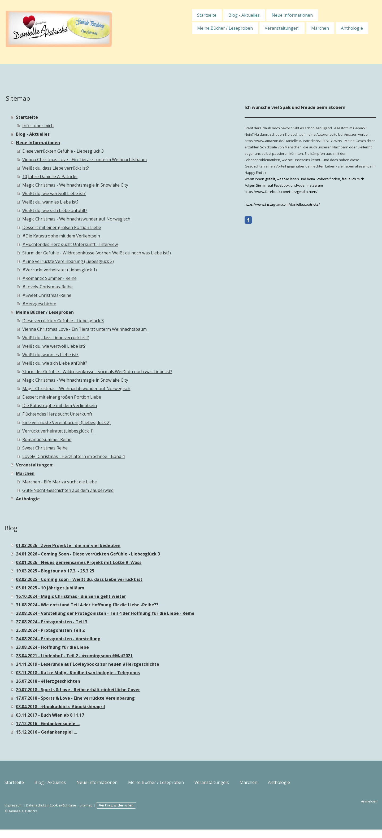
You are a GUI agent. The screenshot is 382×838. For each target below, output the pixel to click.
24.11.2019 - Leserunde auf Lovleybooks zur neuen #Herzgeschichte (128, 673)
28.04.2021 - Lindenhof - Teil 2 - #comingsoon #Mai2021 (115, 664)
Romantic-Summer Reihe (87, 439)
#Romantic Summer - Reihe (90, 278)
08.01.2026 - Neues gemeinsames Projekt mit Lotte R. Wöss (119, 562)
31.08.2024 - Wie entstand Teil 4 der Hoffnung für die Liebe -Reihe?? (128, 605)
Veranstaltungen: (241, 28)
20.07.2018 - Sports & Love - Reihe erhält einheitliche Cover (119, 698)
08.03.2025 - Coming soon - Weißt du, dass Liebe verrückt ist (120, 579)
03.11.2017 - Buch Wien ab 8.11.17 (91, 723)
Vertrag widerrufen (157, 813)
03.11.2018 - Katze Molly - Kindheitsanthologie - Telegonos (118, 681)
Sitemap (126, 813)
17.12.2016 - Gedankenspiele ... (88, 732)
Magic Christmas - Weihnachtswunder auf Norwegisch (117, 219)
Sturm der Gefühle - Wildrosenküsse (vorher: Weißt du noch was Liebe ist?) (137, 253)
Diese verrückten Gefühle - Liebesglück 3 (103, 151)
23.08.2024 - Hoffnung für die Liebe (93, 656)
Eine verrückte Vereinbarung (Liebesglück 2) (107, 422)
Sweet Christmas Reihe (85, 448)
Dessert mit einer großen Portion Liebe (102, 227)
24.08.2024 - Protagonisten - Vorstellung (99, 647)
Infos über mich (78, 126)
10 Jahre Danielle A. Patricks (90, 176)
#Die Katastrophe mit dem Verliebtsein (102, 236)
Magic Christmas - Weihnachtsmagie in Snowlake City (116, 185)
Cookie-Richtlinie (103, 813)
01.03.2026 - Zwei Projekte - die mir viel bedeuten (109, 545)
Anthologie (311, 28)
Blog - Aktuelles (203, 15)
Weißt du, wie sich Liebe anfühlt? (95, 210)
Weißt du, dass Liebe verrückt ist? (96, 168)
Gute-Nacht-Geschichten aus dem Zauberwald (108, 490)
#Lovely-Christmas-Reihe (88, 287)
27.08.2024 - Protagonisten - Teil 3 (92, 630)
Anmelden (328, 809)
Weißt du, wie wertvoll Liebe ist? (94, 193)
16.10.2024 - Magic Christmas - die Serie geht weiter (112, 596)
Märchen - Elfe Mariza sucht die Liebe (100, 482)
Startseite (166, 15)
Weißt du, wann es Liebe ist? (91, 202)
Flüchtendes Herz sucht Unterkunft (98, 414)
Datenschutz (77, 813)
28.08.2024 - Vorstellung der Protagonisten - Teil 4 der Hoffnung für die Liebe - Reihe (139, 617)
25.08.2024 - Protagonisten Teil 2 (91, 639)
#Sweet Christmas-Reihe (87, 295)
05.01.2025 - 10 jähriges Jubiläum (91, 588)
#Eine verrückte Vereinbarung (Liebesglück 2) (108, 261)
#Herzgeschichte (80, 304)
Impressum (54, 813)
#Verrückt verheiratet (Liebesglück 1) (100, 270)
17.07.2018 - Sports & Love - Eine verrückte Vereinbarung (116, 706)
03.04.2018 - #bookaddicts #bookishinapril (101, 715)
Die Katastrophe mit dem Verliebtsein (100, 405)
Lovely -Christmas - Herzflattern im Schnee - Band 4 (114, 456)
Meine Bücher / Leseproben (184, 28)
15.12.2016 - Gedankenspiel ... (87, 740)
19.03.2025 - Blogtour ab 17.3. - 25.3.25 (96, 571)
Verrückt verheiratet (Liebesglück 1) (98, 431)
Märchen (279, 28)
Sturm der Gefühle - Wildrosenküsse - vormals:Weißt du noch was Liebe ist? (138, 371)
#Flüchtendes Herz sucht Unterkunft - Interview (110, 244)
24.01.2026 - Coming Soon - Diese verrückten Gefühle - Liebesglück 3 (129, 554)
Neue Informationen (251, 15)
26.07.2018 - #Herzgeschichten (89, 690)
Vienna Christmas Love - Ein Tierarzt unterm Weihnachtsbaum (125, 159)
